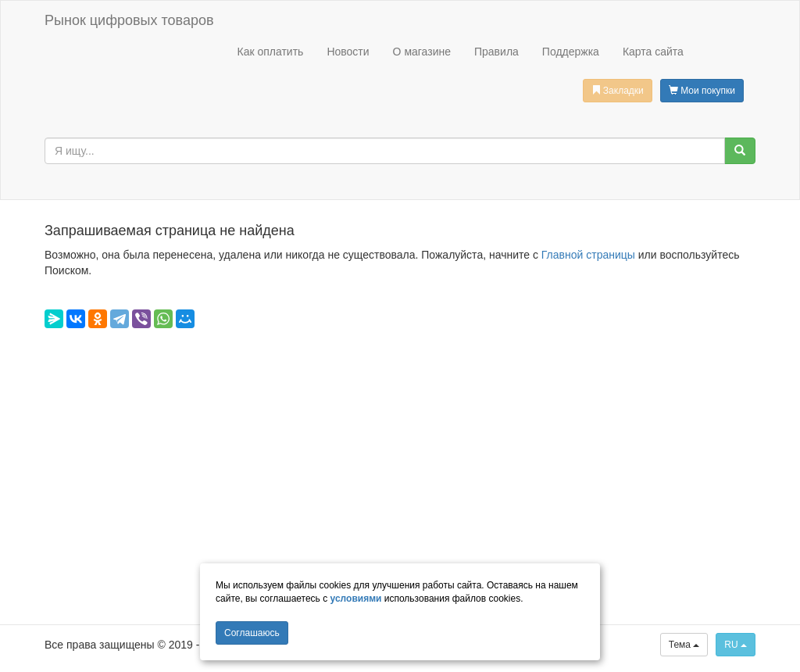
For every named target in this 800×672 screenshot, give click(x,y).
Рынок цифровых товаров (129, 20)
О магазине (422, 51)
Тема (684, 644)
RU (735, 644)
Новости (348, 51)
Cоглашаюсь (252, 632)
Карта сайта (653, 51)
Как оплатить (270, 51)
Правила (496, 51)
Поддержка (570, 51)
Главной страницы (588, 254)
